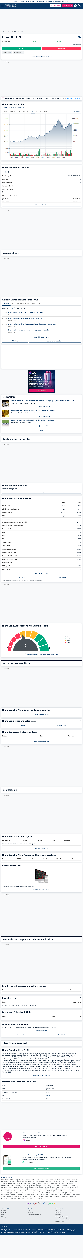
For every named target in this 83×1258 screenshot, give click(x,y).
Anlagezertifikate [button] (41, 1032)
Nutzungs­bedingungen (61, 1218)
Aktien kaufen (38, 1200)
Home (4, 32)
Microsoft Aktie (34, 1189)
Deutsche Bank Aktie (14, 1189)
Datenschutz (58, 1214)
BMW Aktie (49, 1194)
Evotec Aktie (65, 1198)
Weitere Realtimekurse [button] (41, 207)
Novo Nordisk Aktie (59, 1192)
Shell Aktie (29, 1200)
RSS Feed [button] (15, 343)
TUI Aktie (39, 1187)
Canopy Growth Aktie (65, 1196)
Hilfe (29, 1212)
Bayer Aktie (54, 1185)
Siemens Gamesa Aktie (71, 1181)
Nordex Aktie (32, 1198)
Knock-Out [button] (61, 1037)
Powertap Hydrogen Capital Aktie (41, 1183)
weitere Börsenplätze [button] (41, 716)
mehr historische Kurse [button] (41, 743)
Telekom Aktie (5, 1192)
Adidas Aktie (23, 1198)
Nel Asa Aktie (25, 1189)
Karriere (3, 1214)
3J (36, 113)
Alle (13, 305)
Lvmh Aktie (13, 1200)
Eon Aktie (45, 1196)
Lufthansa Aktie (66, 1187)
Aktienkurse (13, 1181)
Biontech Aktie (55, 1189)
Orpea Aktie (4, 1183)
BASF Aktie (69, 1185)
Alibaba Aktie (48, 1198)
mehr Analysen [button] (41, 494)
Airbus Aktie (41, 1194)
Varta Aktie (38, 1196)
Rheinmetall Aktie (37, 1185)
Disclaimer (58, 1216)
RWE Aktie (50, 1192)
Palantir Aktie (15, 1194)
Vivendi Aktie (14, 1192)
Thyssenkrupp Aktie (59, 1194)
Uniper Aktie (21, 1200)
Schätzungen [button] (61, 579)
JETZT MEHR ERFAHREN (41, 1170)
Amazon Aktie (18, 1185)
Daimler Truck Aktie (13, 1191)
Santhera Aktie (73, 1183)
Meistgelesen (21, 310)
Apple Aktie (73, 1189)
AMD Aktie (23, 1194)
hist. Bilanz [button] (21, 579)
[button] (55, 5)
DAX (19, 1181)
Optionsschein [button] (21, 1037)
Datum (12, 310)
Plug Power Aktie (45, 1189)
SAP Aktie (4, 1191)
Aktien (10, 32)
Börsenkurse (5, 1181)
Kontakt (3, 1212)
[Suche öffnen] (75, 5)
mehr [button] (41, 432)
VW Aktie (74, 1187)
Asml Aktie (73, 1198)
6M (28, 113)
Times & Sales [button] (61, 727)
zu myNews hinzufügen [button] (54, 343)
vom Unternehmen (23, 305)
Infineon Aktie (70, 1192)
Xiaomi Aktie (30, 1196)
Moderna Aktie (24, 1192)
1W (19, 113)
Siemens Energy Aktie (29, 1187)
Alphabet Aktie (32, 1194)
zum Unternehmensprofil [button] (41, 1077)
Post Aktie (12, 1183)
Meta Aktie (69, 1194)
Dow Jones (45, 1181)
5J (40, 113)
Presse (3, 1216)
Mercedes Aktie (32, 1191)
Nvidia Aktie (27, 1185)
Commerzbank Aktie (16, 1187)
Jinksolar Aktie (65, 1189)
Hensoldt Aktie (61, 1191)
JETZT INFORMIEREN (41, 1148)
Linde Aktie (57, 1198)
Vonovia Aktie (53, 1196)
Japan (48, 1097)
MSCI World (60, 1181)
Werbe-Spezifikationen (34, 1216)
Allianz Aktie (47, 1187)
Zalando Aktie (76, 1196)
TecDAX (38, 1181)
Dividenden (77, 113)
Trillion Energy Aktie (7, 1185)
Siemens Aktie (56, 1187)
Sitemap (3, 1218)
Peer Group (36, 305)
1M (24, 113)
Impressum (58, 1212)
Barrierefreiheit (59, 1223)
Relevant (6, 305)
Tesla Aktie (46, 1185)
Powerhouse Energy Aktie (24, 1183)
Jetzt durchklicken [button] (45, 408)
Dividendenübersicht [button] (41, 575)
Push (5, 113)
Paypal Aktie (70, 1191)
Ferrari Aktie (52, 1191)
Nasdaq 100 (52, 1181)
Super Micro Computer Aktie (37, 1192)
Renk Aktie (24, 1191)
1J (32, 113)
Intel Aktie (40, 1198)
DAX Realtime (26, 1181)
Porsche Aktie (5, 1196)
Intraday (12, 113)
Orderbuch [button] (21, 727)
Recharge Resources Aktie (60, 1183)
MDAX (33, 1181)
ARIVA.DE (43, 1234)
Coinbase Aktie (5, 1194)
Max (45, 113)
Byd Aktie (4, 1189)
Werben (30, 1214)
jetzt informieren (73, 100)
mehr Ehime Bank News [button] (41, 339)
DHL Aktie (61, 1185)
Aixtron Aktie (5, 1200)
